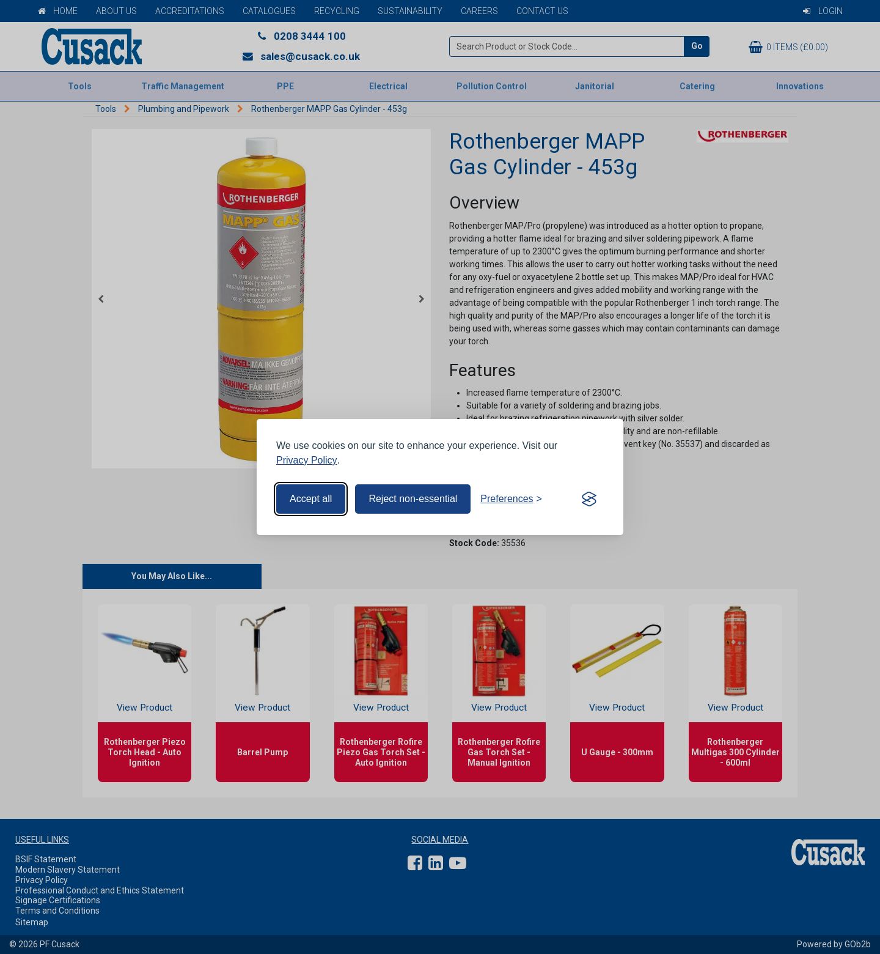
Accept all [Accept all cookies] (311, 499)
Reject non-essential (413, 499)
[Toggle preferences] (511, 499)
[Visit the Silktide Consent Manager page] (589, 499)
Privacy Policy (306, 460)
